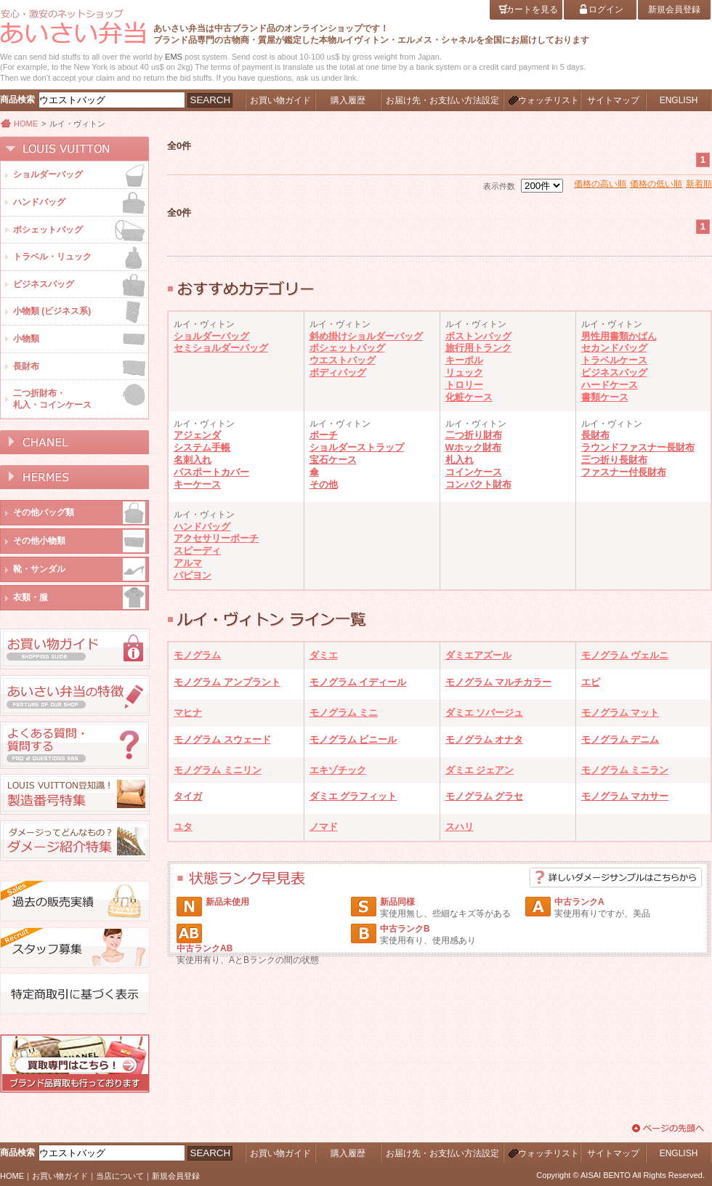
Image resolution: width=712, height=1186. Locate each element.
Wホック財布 (473, 447)
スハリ (459, 826)
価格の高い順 (600, 184)
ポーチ (324, 434)
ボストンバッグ (478, 336)
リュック (464, 372)
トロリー (464, 384)
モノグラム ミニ (344, 712)
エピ (590, 682)
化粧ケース (469, 397)
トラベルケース (614, 360)
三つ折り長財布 (614, 459)
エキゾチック (338, 770)
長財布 (595, 434)
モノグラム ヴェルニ (625, 655)
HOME (26, 123)
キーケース (197, 484)
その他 (324, 484)
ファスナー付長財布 (623, 472)
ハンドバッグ (202, 526)
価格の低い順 (656, 184)
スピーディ (197, 550)
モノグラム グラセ (484, 796)
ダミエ (324, 655)
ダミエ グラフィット (353, 796)
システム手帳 (202, 447)
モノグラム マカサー (625, 796)
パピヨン (192, 575)
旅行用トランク (478, 347)
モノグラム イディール (358, 682)
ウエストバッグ (343, 360)
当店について (120, 1175)
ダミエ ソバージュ (484, 712)
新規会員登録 (176, 1175)
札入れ (459, 459)
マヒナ (188, 712)
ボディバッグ (338, 372)
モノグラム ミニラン (625, 770)
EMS (173, 56)
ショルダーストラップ (357, 447)
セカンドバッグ (614, 347)
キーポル (464, 360)
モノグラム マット (620, 712)
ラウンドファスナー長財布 (638, 447)
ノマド (324, 826)
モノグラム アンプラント (227, 682)
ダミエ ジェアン (479, 770)
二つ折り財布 (473, 434)
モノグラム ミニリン (218, 770)
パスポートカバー (211, 472)
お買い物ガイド (60, 1175)
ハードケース (609, 384)
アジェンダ (197, 434)
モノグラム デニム (620, 739)
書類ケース (604, 397)
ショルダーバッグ (211, 336)
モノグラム (197, 655)
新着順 (699, 184)
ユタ (183, 826)
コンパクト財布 (478, 484)
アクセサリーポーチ (216, 538)
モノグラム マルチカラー (498, 682)
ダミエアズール (478, 655)
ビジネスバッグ (614, 372)
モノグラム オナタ (484, 739)
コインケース (473, 472)
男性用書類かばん (619, 336)
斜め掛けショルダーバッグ (366, 336)
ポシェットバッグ (347, 347)
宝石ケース (333, 459)
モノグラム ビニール (353, 739)
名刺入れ (192, 459)
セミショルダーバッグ (221, 347)
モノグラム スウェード (222, 739)
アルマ (188, 562)
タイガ (188, 796)
